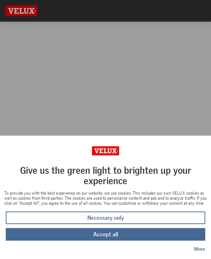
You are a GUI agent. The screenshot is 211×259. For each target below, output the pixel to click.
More (199, 249)
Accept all (105, 234)
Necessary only (105, 217)
